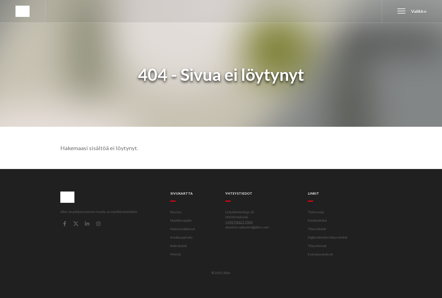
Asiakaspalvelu (181, 237)
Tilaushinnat (317, 246)
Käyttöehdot (317, 220)
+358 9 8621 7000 (239, 222)
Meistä (175, 254)
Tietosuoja (316, 212)
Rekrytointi (178, 246)
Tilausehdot (317, 229)
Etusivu (176, 212)
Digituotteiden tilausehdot (327, 237)
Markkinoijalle (181, 220)
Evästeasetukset (320, 254)
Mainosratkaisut (182, 229)
